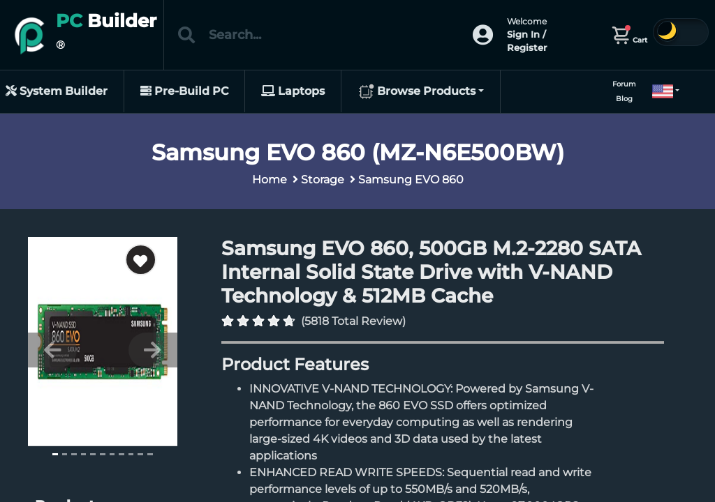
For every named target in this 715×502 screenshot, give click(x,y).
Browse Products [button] (417, 92)
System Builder (57, 91)
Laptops (293, 91)
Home (269, 179)
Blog (624, 98)
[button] (659, 91)
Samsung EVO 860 (411, 179)
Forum (624, 84)
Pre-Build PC (184, 91)
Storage (322, 179)
